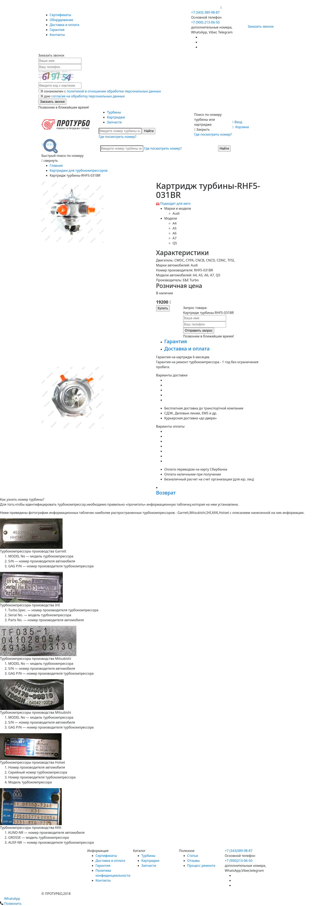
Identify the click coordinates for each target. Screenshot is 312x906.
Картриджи (116, 117)
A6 (175, 233)
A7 (175, 238)
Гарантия (57, 29)
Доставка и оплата (64, 24)
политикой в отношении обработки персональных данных (114, 91)
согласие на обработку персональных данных (88, 96)
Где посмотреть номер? (117, 136)
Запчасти (114, 122)
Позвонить (10, 903)
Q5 (175, 243)
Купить (163, 308)
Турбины (114, 112)
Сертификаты (60, 15)
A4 (175, 223)
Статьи (192, 855)
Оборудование (61, 20)
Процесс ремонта (201, 865)
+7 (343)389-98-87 (239, 850)
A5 (175, 228)
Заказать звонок (259, 26)
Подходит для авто (175, 203)
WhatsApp (10, 898)
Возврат (166, 492)
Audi (176, 213)
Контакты (57, 34)
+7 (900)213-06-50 (239, 860)
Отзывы (193, 860)
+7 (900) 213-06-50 (206, 7)
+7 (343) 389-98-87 (205, 12)
